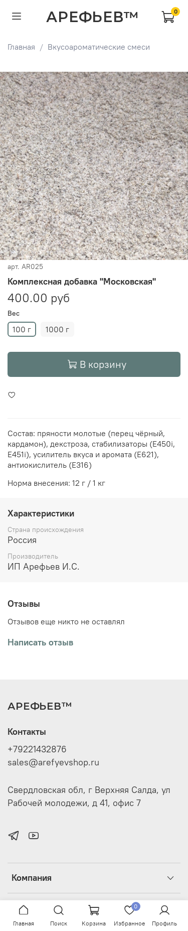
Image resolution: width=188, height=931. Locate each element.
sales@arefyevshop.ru (53, 762)
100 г (22, 329)
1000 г (57, 329)
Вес (14, 313)
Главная (21, 47)
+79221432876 (37, 749)
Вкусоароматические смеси (99, 47)
